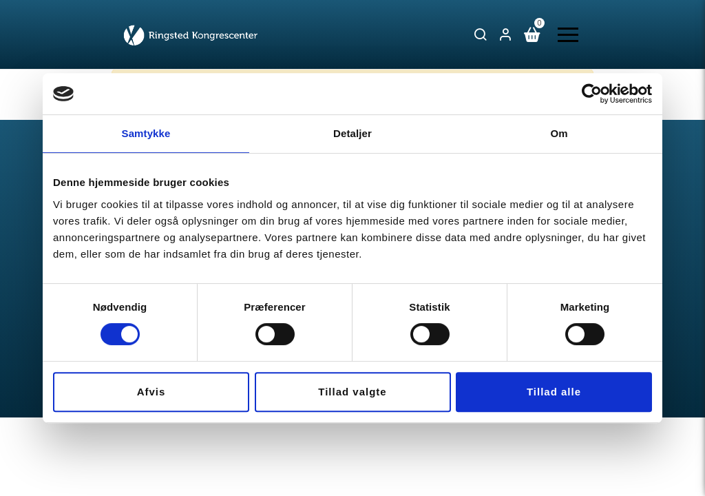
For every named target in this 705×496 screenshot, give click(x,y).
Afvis (151, 391)
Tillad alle (554, 391)
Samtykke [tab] (146, 133)
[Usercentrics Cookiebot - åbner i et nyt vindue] (592, 93)
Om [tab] (558, 133)
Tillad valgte (352, 391)
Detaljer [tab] (352, 133)
